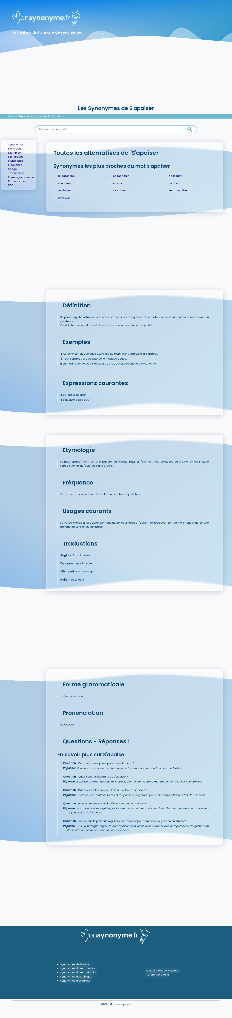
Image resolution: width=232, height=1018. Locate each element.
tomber (174, 183)
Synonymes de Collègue (76, 976)
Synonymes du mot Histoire (78, 972)
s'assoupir (175, 176)
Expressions (15, 157)
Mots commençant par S (34, 116)
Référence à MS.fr (157, 974)
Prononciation (17, 181)
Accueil (12, 116)
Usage (12, 169)
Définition (14, 148)
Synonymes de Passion (75, 964)
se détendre (66, 176)
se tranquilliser (178, 190)
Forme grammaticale (22, 177)
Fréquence (15, 165)
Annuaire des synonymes (162, 970)
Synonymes (16, 144)
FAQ (10, 185)
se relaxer (64, 197)
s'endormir (64, 183)
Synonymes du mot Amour (77, 968)
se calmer (119, 190)
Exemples (14, 152)
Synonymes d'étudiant (75, 980)
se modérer (121, 176)
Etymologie (15, 161)
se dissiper (64, 190)
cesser (117, 183)
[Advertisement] (116, 78)
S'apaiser (56, 116)
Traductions (16, 173)
